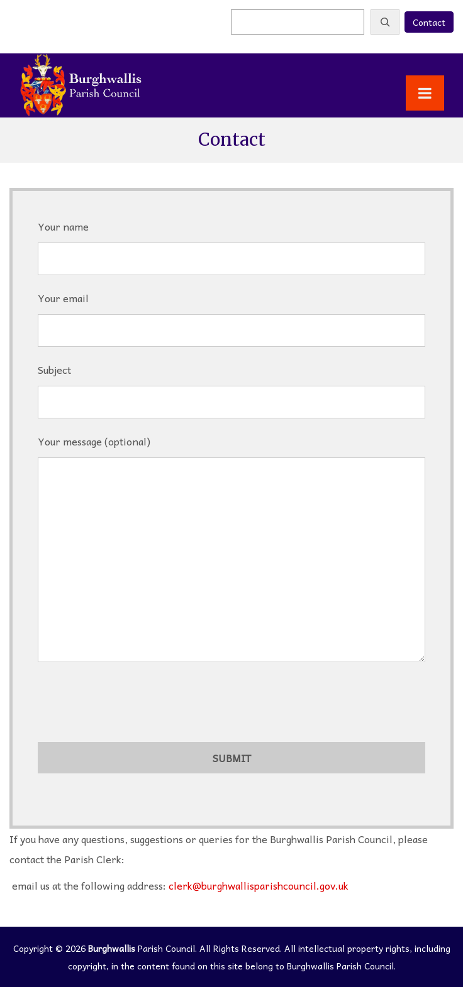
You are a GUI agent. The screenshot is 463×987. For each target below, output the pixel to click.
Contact (429, 22)
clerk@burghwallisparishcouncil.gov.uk (259, 885)
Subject (231, 385)
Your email (231, 314)
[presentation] (133, 704)
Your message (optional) (231, 552)
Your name (231, 242)
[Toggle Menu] (425, 93)
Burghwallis (111, 948)
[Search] (385, 22)
